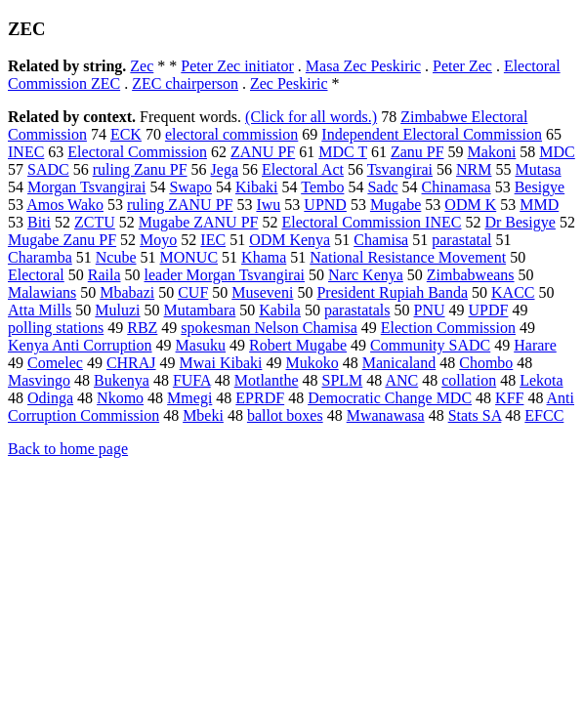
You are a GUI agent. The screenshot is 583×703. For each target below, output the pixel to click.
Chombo (486, 362)
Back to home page (68, 448)
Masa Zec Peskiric (363, 66)
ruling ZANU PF (179, 204)
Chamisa (381, 239)
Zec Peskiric (289, 83)
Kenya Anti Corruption (80, 345)
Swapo (190, 187)
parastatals (357, 310)
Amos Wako (65, 204)
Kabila (280, 310)
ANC (401, 380)
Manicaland (399, 362)
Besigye (540, 187)
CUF (193, 292)
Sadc (382, 187)
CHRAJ (131, 362)
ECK (126, 134)
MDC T (342, 152)
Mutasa (538, 169)
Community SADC (430, 345)
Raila (104, 275)
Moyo (158, 239)
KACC (512, 292)
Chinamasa (456, 187)
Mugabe (395, 204)
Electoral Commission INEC (371, 222)
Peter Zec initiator (237, 66)
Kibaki (256, 187)
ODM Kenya (289, 239)
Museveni (262, 292)
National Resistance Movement (408, 257)
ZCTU (94, 222)
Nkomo (120, 398)
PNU (429, 310)
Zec (141, 66)
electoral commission (231, 134)
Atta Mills (39, 310)
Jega (224, 169)
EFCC (543, 415)
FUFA (192, 380)
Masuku (201, 345)
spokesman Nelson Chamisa (268, 327)
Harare (535, 345)
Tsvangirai (400, 169)
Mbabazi (127, 292)
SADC (48, 169)
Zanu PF (417, 152)
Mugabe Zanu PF (62, 239)
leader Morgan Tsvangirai (225, 275)
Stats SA (475, 415)
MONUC (189, 257)
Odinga (50, 398)
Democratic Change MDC (390, 398)
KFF (509, 398)
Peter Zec (462, 66)
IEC (213, 239)
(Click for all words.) (311, 116)
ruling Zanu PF (140, 169)
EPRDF (259, 398)
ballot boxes (285, 415)
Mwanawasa (386, 415)
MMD (539, 204)
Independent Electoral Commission (431, 134)
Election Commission (448, 327)
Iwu (268, 204)
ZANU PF (262, 152)
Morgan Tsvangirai (86, 187)
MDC (556, 152)
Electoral (36, 275)
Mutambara (200, 310)
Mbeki (203, 415)
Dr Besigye (519, 222)
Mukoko (311, 362)
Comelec (55, 362)
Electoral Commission (137, 152)
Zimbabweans (471, 275)
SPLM (341, 380)
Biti (39, 222)
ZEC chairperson (185, 83)
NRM (473, 169)
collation (468, 380)
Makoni (492, 152)
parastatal (461, 239)
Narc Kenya (365, 275)
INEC (26, 152)
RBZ (142, 327)
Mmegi (189, 398)
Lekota (541, 380)
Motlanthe (266, 380)
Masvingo (39, 380)
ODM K (470, 204)
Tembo (322, 187)
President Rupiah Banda (392, 292)
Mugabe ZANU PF (199, 222)
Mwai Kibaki (221, 362)
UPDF (489, 310)
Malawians (42, 292)
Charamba (40, 257)
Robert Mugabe (298, 345)
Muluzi (117, 310)
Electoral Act (303, 169)
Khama (263, 257)
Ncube (116, 257)
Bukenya (121, 380)
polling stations (56, 327)
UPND (325, 204)
